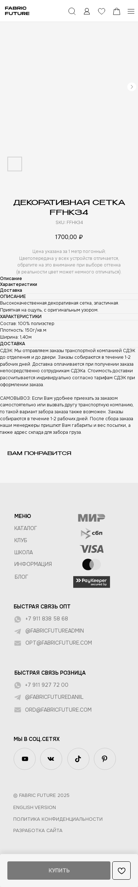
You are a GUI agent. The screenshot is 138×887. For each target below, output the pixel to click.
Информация (33, 564)
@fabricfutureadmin (54, 630)
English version (34, 807)
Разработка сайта (38, 830)
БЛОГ (21, 577)
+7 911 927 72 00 (46, 685)
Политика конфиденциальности (58, 819)
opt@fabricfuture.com (58, 643)
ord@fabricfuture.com (58, 710)
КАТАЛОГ (25, 528)
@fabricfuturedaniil (54, 697)
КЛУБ (20, 540)
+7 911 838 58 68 (46, 618)
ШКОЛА (23, 552)
